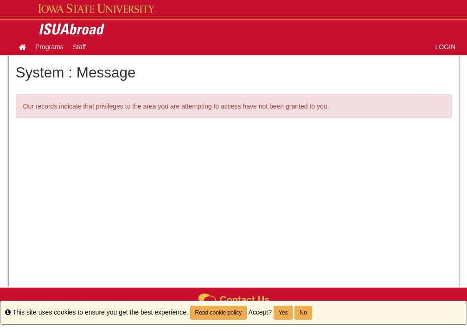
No (303, 312)
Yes (283, 312)
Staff (79, 47)
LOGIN (445, 47)
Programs (49, 47)
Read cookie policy (218, 312)
